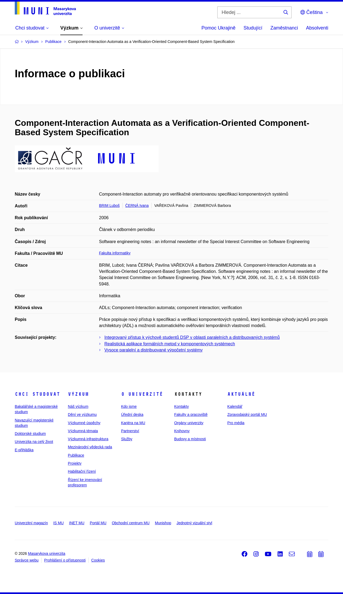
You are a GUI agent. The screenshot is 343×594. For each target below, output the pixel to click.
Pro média (235, 423)
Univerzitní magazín (31, 523)
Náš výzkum (78, 406)
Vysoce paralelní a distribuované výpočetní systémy (154, 350)
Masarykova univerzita (46, 553)
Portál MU (98, 523)
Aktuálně (241, 394)
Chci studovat (37, 394)
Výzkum (78, 394)
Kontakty (181, 406)
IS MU (58, 523)
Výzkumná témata (83, 431)
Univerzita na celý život (34, 441)
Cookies (98, 560)
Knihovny (182, 431)
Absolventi (317, 28)
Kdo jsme (129, 406)
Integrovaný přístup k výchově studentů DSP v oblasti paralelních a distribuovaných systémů (192, 337)
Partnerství (130, 431)
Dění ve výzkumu (82, 414)
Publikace (76, 455)
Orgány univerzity (188, 423)
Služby (126, 439)
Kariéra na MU (133, 423)
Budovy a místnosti (190, 439)
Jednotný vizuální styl (194, 523)
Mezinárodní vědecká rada (90, 447)
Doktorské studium (30, 433)
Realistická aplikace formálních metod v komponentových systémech (170, 344)
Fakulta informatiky (115, 253)
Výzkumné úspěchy (84, 423)
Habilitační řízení (82, 471)
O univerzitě (142, 394)
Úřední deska (132, 414)
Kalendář (234, 406)
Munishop (163, 523)
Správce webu (27, 560)
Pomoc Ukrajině (219, 28)
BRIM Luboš (109, 205)
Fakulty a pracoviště (191, 414)
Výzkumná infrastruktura (88, 439)
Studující (253, 28)
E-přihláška (24, 450)
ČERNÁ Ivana (137, 205)
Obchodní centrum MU (131, 523)
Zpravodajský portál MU (247, 414)
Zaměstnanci (284, 28)
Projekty (74, 463)
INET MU (76, 523)
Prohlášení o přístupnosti (65, 560)
